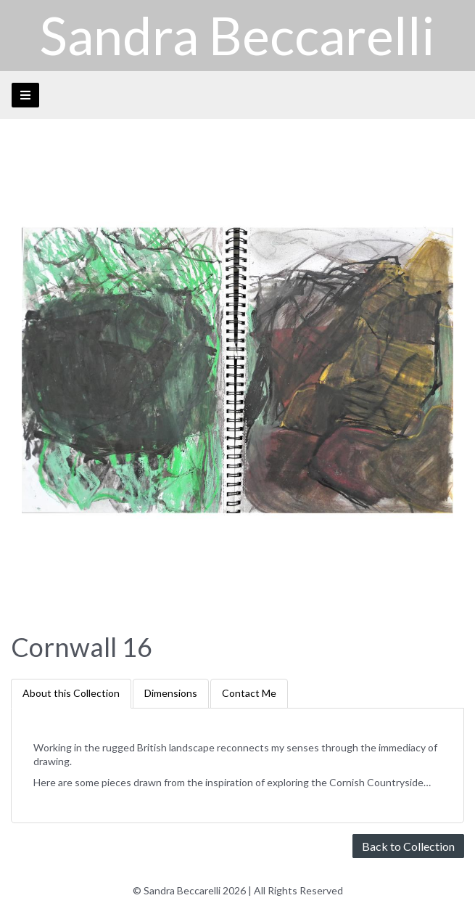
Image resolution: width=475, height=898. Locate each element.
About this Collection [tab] (71, 693)
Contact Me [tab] (249, 693)
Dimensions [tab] (170, 693)
